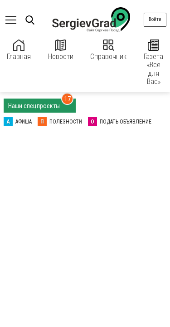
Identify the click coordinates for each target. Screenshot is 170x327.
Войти (155, 19)
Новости (60, 50)
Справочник (108, 50)
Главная (19, 50)
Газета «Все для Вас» (153, 63)
